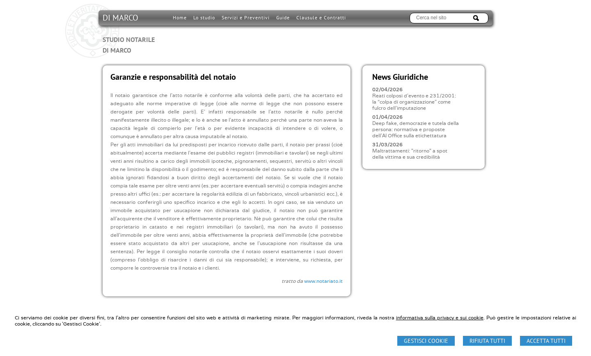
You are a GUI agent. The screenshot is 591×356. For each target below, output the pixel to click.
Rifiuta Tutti (487, 340)
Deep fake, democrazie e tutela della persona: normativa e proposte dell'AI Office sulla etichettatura (415, 129)
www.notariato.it (323, 281)
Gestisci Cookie (426, 340)
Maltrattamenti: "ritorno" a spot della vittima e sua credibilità (409, 154)
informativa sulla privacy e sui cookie (439, 317)
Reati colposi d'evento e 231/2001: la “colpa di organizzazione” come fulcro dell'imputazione (414, 101)
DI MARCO (129, 33)
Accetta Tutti (546, 340)
